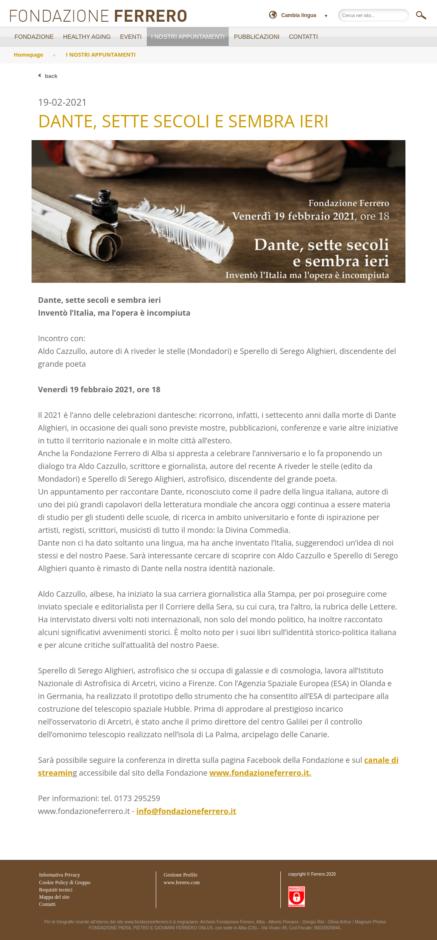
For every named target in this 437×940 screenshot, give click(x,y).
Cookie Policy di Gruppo (64, 882)
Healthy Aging (87, 36)
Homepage (29, 54)
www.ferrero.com (182, 882)
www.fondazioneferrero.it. (261, 773)
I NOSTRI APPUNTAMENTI (187, 36)
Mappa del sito (54, 897)
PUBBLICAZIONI (257, 36)
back (51, 76)
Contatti (47, 904)
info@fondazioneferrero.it (186, 811)
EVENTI (131, 36)
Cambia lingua (298, 15)
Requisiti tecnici (56, 890)
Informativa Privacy (59, 875)
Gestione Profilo (181, 875)
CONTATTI (303, 36)
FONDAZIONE (34, 36)
